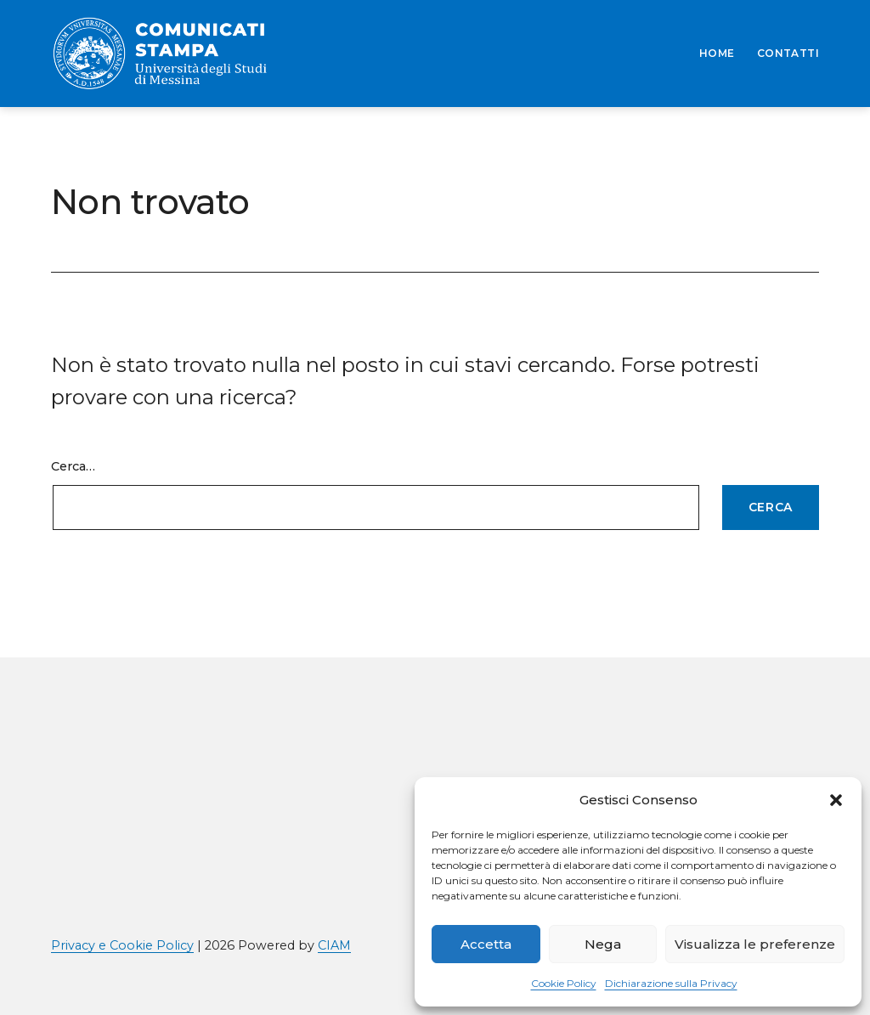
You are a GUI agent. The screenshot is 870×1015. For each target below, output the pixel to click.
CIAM (334, 945)
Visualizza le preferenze (755, 944)
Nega (603, 944)
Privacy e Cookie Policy (122, 945)
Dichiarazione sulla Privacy (671, 983)
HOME (717, 53)
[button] (836, 800)
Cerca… (73, 466)
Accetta (485, 944)
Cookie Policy (563, 983)
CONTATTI (788, 53)
